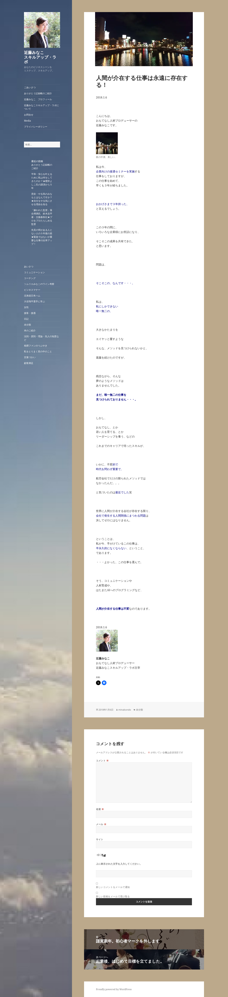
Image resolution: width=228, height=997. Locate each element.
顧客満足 (28, 363)
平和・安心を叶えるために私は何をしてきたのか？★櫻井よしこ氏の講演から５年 (41, 181)
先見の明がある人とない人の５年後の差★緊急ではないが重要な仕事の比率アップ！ (41, 236)
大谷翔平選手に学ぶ (34, 301)
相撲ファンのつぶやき (35, 345)
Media (27, 120)
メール (101, 824)
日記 (26, 318)
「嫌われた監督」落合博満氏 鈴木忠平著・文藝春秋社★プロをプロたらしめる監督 (41, 217)
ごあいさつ (30, 87)
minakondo (124, 709)
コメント (102, 760)
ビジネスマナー (32, 289)
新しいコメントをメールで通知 (113, 887)
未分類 (27, 324)
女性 (26, 307)
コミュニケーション (34, 272)
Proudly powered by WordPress (114, 989)
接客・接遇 (30, 313)
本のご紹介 (30, 330)
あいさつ (28, 266)
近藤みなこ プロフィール (38, 99)
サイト (99, 839)
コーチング (30, 278)
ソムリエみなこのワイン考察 (39, 284)
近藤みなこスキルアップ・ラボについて (41, 107)
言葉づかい (30, 357)
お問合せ (28, 114)
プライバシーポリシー (35, 126)
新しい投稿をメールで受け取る (113, 896)
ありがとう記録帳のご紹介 (38, 93)
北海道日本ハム (32, 295)
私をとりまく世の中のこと (38, 351)
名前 (100, 809)
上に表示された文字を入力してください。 (119, 863)
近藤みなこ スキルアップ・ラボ (42, 57)
